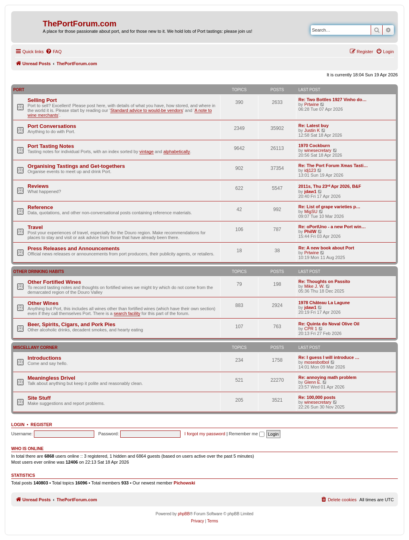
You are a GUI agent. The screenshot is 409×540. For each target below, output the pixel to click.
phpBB (184, 514)
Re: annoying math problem (327, 377)
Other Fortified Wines (54, 282)
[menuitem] (54, 51)
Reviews (38, 186)
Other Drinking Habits (38, 271)
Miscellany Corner (35, 347)
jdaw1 (310, 191)
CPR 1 (310, 328)
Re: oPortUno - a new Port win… (332, 226)
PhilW (310, 231)
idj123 (310, 170)
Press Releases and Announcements (73, 248)
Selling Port (42, 100)
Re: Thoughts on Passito (324, 281)
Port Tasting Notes (51, 146)
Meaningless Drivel (51, 378)
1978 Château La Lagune (324, 302)
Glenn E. (313, 382)
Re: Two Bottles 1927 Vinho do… (332, 99)
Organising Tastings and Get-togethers (76, 166)
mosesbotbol (316, 362)
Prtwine (311, 104)
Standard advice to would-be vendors (146, 110)
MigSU (311, 211)
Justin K (312, 130)
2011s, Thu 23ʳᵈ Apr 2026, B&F (329, 186)
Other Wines (43, 303)
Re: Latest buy (313, 125)
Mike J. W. (314, 286)
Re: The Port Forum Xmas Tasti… (333, 165)
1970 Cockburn (314, 145)
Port (18, 90)
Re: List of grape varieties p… (329, 206)
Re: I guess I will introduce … (328, 357)
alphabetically (176, 151)
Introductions (44, 358)
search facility (127, 313)
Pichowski (184, 482)
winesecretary (318, 150)
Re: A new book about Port (326, 247)
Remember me (246, 433)
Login (17, 424)
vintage (146, 151)
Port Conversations (52, 126)
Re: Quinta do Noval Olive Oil (328, 323)
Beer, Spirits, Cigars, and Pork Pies (71, 324)
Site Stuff (39, 398)
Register (41, 424)
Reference (40, 207)
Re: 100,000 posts (317, 397)
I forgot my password (205, 433)
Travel (35, 227)
